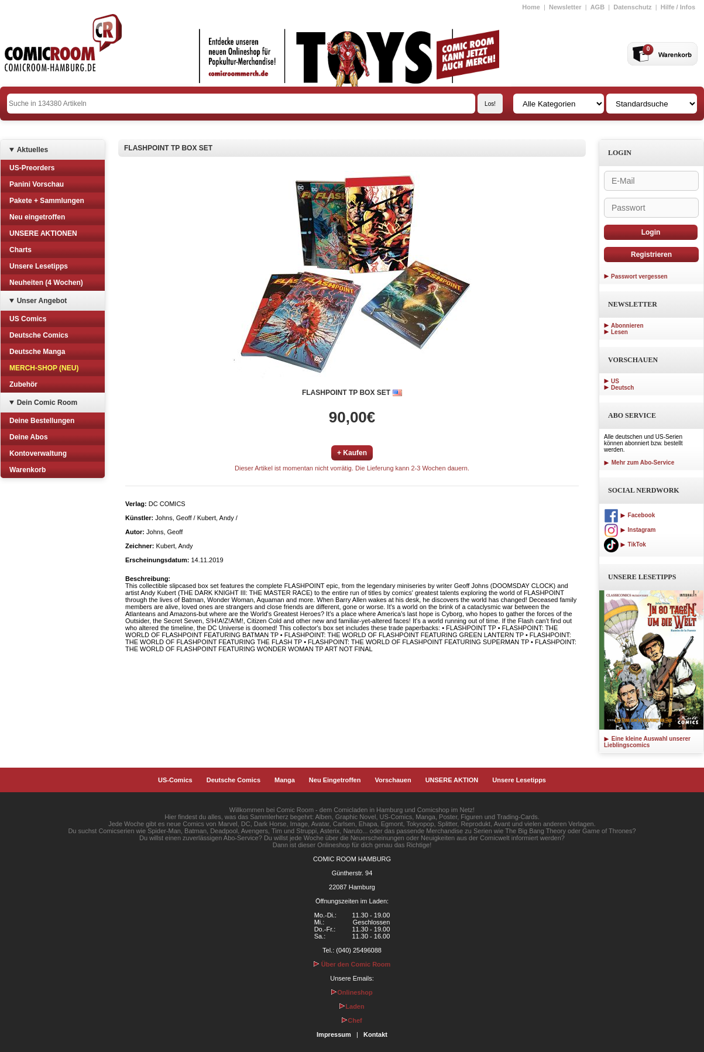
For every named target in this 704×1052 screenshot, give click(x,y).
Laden (351, 1006)
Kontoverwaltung (38, 453)
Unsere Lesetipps (38, 266)
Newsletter (565, 7)
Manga (284, 779)
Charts (20, 250)
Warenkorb (27, 470)
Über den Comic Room (352, 964)
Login (651, 232)
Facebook (629, 515)
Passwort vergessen (639, 276)
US (615, 381)
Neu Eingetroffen (335, 779)
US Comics (27, 319)
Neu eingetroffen (37, 217)
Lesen (619, 332)
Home (531, 7)
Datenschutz (632, 7)
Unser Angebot (42, 301)
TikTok (625, 544)
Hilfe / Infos (678, 7)
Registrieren (651, 254)
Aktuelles (32, 150)
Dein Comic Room (47, 402)
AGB (597, 7)
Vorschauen (393, 779)
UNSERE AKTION (452, 779)
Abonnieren (627, 325)
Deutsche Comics (38, 335)
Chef (352, 1020)
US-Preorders (31, 168)
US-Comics (175, 779)
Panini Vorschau (36, 184)
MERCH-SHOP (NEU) (43, 368)
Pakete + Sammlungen (46, 201)
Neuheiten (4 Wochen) (46, 283)
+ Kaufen (352, 453)
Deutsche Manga (37, 352)
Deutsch (622, 387)
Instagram (629, 530)
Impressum (334, 1034)
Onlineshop (352, 992)
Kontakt (375, 1034)
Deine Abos (28, 437)
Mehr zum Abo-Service (639, 462)
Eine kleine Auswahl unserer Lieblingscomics (647, 741)
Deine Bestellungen (41, 421)
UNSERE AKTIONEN (43, 233)
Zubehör (23, 384)
